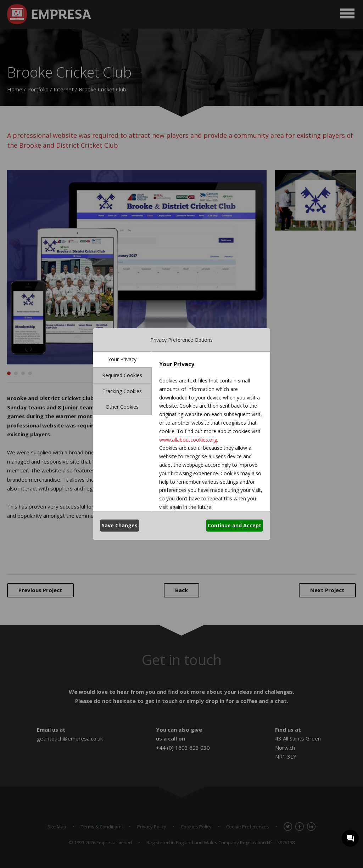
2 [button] (16, 373)
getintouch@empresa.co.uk (70, 738)
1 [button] (9, 373)
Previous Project (40, 590)
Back (181, 590)
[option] (137, 267)
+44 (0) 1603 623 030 (183, 747)
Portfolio (38, 89)
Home (14, 89)
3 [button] (23, 373)
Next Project (327, 590)
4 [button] (30, 373)
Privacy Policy (151, 826)
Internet (64, 89)
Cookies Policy (196, 826)
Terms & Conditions (102, 826)
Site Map (57, 826)
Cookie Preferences (247, 826)
